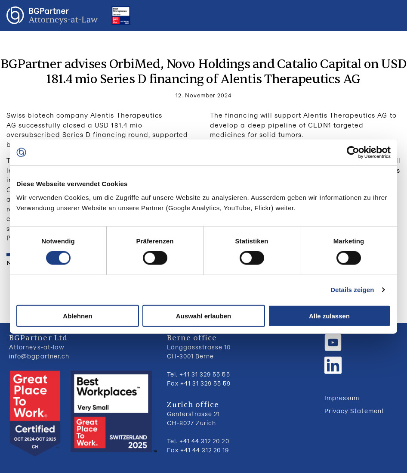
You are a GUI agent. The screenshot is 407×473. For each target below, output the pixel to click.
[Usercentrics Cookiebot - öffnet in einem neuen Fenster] (353, 152)
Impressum (341, 397)
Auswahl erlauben (203, 315)
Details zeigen (352, 289)
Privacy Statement (354, 410)
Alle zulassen (329, 315)
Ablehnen (77, 315)
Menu (392, 15)
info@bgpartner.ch (39, 356)
